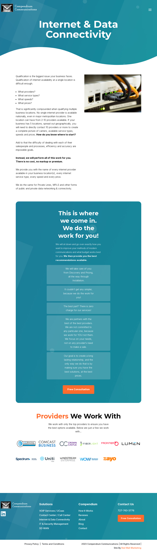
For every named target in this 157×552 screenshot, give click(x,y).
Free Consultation (78, 389)
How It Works (85, 510)
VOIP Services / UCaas (51, 510)
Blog (81, 523)
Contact (82, 528)
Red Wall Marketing (131, 548)
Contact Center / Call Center (54, 515)
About (81, 519)
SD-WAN (44, 528)
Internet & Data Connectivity (54, 519)
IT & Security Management (53, 523)
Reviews (83, 515)
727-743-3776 (126, 510)
